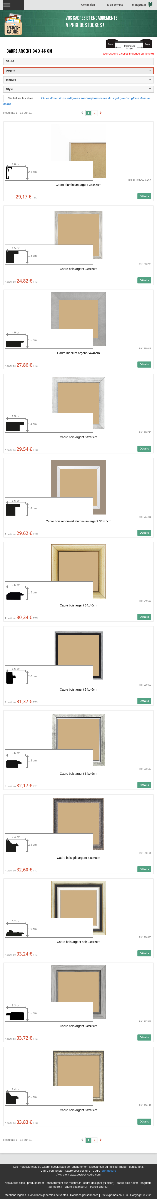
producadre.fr (35, 1182)
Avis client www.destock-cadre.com (79, 1174)
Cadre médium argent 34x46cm (78, 353)
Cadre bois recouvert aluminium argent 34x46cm (78, 521)
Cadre (105, 1170)
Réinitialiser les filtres (20, 98)
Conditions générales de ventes (48, 1195)
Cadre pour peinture (77, 1170)
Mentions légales (15, 1195)
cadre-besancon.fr (76, 1186)
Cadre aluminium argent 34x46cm (78, 185)
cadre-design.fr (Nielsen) (98, 1182)
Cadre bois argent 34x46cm (78, 269)
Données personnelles (84, 1195)
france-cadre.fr (99, 1186)
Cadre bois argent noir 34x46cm (78, 942)
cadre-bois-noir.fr (127, 1182)
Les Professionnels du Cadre (31, 1166)
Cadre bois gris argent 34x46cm (78, 857)
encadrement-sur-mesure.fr (64, 1182)
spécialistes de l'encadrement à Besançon (78, 1166)
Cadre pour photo (51, 1170)
